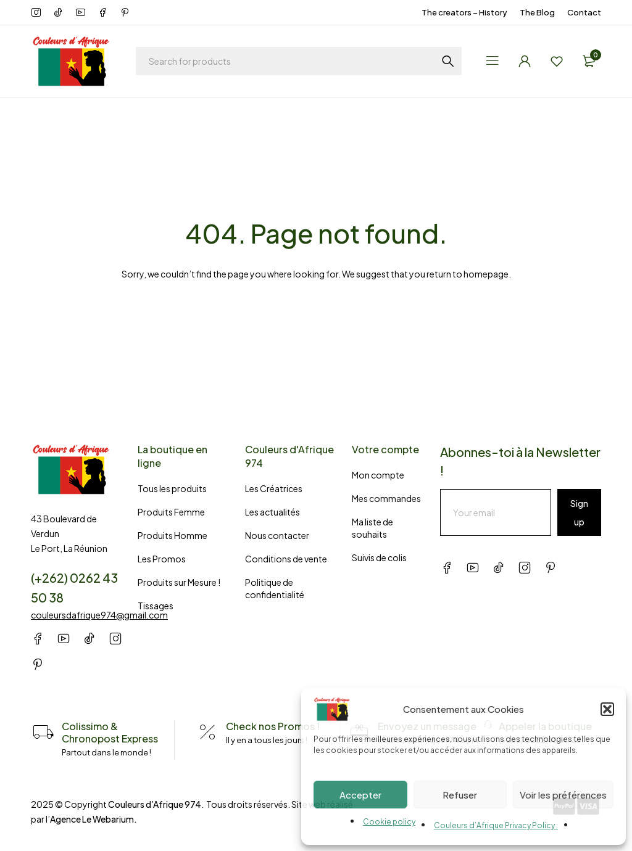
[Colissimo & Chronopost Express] (43, 732)
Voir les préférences (563, 794)
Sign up (579, 512)
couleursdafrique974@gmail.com (99, 614)
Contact (584, 12)
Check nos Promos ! (273, 726)
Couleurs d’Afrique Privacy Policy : (496, 825)
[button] (607, 709)
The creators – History (464, 12)
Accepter (360, 794)
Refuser (460, 794)
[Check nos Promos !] (207, 732)
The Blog (537, 12)
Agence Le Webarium (92, 818)
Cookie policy (389, 821)
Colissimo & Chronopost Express (110, 732)
